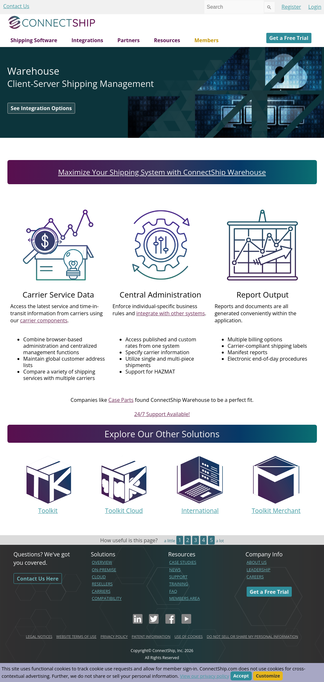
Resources (167, 40)
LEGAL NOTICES (39, 636)
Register (291, 6)
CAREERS (255, 577)
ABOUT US (257, 562)
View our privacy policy (204, 676)
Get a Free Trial (288, 38)
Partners (128, 40)
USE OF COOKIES (188, 636)
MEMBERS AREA (184, 598)
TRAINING (178, 584)
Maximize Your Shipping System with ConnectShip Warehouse (162, 172)
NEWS (175, 570)
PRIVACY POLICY (114, 636)
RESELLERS (102, 584)
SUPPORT (178, 577)
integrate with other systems (170, 313)
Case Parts (120, 399)
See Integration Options (41, 108)
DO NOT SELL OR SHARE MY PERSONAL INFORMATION (252, 636)
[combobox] (234, 7)
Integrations (87, 40)
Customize (268, 676)
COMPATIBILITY (107, 598)
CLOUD (99, 577)
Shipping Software (34, 40)
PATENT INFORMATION (151, 636)
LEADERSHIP (258, 570)
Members (206, 40)
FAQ (173, 591)
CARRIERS (101, 591)
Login (314, 6)
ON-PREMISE (104, 570)
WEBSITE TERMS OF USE (76, 636)
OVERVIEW (102, 562)
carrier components (43, 320)
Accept (241, 676)
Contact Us (16, 6)
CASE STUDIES (182, 562)
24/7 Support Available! (162, 414)
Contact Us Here (37, 578)
